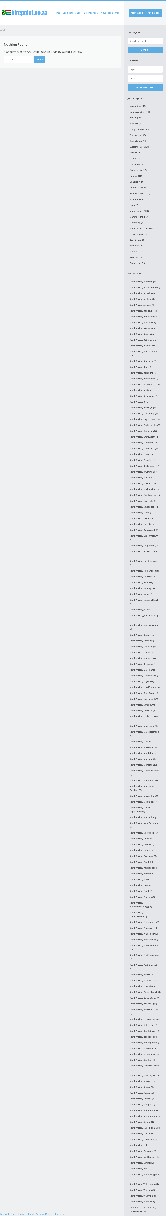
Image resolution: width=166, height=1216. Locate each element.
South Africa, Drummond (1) (144, 471)
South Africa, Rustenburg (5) (144, 1054)
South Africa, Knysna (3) (142, 681)
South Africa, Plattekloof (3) (144, 933)
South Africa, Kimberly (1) (143, 658)
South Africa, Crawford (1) (143, 460)
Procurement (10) (138, 234)
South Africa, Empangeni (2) (144, 506)
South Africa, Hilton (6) (141, 582)
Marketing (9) (136, 222)
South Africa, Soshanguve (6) (144, 1075)
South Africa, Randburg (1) (143, 1003)
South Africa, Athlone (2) (142, 299)
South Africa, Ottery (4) (141, 850)
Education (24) (137, 164)
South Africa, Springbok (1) (143, 1092)
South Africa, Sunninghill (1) (144, 1133)
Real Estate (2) (137, 239)
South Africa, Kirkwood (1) (143, 664)
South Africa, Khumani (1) (143, 646)
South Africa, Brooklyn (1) (143, 407)
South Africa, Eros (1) (140, 512)
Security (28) (136, 257)
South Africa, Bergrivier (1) (143, 334)
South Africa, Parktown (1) (143, 873)
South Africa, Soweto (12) (142, 1081)
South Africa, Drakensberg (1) (145, 465)
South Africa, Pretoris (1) (142, 986)
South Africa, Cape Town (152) (145, 419)
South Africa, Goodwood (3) (144, 530)
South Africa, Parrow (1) (142, 885)
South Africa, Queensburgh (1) (145, 992)
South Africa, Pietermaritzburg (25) (141, 904)
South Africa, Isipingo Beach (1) (144, 601)
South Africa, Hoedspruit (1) (144, 588)
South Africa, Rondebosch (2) (144, 1030)
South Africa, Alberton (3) (143, 281)
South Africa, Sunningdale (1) (145, 1127)
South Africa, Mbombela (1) (144, 726)
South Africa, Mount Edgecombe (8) (140, 809)
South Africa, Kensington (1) (144, 634)
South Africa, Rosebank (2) (143, 1048)
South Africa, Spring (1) (142, 1087)
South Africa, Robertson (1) (143, 1025)
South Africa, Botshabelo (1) (144, 378)
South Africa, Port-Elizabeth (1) (144, 966)
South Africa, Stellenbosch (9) (145, 1110)
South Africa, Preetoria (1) (143, 974)
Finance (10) (136, 175)
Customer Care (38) (139, 146)
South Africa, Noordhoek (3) (144, 832)
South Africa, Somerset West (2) (144, 1067)
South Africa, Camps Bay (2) (144, 413)
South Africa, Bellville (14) (143, 322)
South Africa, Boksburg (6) (143, 372)
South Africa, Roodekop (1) (143, 1036)
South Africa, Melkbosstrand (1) (144, 733)
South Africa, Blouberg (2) (143, 361)
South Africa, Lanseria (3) (142, 710)
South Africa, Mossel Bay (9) (144, 795)
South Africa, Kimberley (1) (143, 652)
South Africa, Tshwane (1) (143, 1151)
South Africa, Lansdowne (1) (144, 704)
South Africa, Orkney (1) (142, 844)
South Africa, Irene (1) (141, 594)
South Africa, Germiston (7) (143, 524)
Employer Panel (90, 12)
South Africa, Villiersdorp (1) (144, 1184)
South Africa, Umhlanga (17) (144, 1156)
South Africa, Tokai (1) (141, 1145)
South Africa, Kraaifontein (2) (145, 687)
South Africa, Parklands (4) (143, 867)
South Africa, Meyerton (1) (143, 747)
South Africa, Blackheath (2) (144, 345)
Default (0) (135, 152)
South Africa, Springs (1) (142, 1098)
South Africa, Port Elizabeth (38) (144, 947)
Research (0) (136, 245)
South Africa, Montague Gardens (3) (142, 788)
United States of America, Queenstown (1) (143, 1209)
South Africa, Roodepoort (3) (144, 1042)
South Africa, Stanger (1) (142, 1104)
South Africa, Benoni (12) (142, 328)
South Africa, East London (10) (145, 495)
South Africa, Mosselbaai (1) (144, 801)
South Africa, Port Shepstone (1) (144, 957)
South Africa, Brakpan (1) (142, 390)
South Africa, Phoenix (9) (142, 896)
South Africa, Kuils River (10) (144, 693)
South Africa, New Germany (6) (144, 825)
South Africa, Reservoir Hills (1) (144, 1011)
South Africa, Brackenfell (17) (145, 384)
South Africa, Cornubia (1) (143, 454)
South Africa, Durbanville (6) (144, 489)
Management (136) (139, 210)
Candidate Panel (71, 12)
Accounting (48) (138, 106)
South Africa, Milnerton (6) (143, 764)
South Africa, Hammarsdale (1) (144, 553)
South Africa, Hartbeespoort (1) (144, 563)
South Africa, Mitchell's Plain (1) (144, 772)
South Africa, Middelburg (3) (144, 753)
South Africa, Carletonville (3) (145, 425)
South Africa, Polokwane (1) (144, 939)
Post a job (137, 12)
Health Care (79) (138, 187)
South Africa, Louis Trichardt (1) (144, 718)
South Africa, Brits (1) (140, 401)
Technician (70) (137, 263)
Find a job (153, 12)
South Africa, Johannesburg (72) (144, 617)
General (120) (136, 181)
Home (57, 12)
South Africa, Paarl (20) (141, 861)
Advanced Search (110, 12)
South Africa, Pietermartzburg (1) (140, 914)
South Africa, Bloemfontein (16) (143, 353)
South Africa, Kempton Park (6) (144, 627)
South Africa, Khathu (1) (142, 640)
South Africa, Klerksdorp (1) (144, 675)
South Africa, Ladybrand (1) (144, 698)
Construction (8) (138, 135)
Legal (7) (134, 205)
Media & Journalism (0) (141, 228)
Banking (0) (135, 117)
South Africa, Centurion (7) (143, 431)
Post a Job (60, 1213)
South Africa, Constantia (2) (144, 448)
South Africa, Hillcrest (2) (142, 576)
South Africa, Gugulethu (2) (144, 545)
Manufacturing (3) (139, 216)
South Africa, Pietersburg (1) (144, 922)
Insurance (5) (136, 199)
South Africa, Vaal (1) (140, 1168)
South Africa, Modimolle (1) (144, 780)
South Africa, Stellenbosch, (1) (145, 1116)
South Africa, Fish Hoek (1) (143, 518)
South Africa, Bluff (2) (140, 366)
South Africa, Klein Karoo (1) (144, 669)
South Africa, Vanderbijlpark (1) (144, 1176)
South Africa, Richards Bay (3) (145, 1019)
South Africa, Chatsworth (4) (144, 436)
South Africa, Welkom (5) (142, 1189)
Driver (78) (135, 158)
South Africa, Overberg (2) (143, 856)
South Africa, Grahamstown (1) (144, 537)
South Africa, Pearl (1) (141, 891)
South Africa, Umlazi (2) (142, 1162)
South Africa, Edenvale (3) (143, 500)
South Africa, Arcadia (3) (142, 293)
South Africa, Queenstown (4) (145, 997)
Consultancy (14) (138, 140)
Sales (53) (134, 251)
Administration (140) (140, 111)
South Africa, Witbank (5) (142, 1201)
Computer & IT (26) (139, 129)
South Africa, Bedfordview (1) (145, 316)
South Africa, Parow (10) (142, 879)
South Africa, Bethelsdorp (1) (144, 339)
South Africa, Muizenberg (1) (144, 817)
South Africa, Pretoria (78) (143, 980)
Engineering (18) (138, 170)
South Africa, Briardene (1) (143, 396)
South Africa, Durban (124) (143, 483)
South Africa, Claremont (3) (143, 442)
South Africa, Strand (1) (142, 1122)
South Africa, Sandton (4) (142, 1060)
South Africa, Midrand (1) (143, 759)
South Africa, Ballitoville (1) (144, 310)
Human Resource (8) (140, 193)
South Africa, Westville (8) (143, 1195)
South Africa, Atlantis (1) (142, 304)
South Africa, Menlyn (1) (142, 741)
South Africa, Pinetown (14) (143, 927)
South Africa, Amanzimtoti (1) (145, 287)
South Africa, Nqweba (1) (142, 838)
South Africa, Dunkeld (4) (142, 477)
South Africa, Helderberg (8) (144, 570)
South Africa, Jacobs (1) (141, 609)
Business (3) (135, 123)
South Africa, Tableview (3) (143, 1139)
